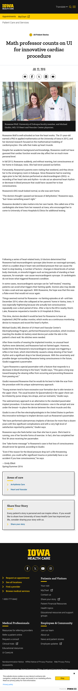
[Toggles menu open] (74, 7)
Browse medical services (18, 591)
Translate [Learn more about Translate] (61, 6)
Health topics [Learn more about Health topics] (47, 608)
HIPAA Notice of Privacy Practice (38, 662)
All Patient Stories (39, 34)
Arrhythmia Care (18, 484)
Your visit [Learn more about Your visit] (45, 585)
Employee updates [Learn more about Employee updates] (49, 643)
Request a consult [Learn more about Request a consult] (10, 639)
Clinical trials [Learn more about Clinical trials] (8, 643)
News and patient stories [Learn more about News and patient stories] (52, 639)
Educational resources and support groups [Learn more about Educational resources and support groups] (57, 614)
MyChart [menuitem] (22, 16)
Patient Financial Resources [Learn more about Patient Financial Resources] (54, 603)
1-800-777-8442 (9, 599)
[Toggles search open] (71, 7)
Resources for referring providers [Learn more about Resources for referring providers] (17, 630)
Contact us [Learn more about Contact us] (46, 594)
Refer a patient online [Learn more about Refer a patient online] (12, 635)
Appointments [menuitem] (9, 16)
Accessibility (7, 665)
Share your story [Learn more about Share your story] (49, 599)
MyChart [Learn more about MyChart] (45, 590)
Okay (62, 678)
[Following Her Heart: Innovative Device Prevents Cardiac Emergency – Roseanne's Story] (39, 234)
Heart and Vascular (19, 489)
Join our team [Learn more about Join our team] (47, 630)
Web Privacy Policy (62, 662)
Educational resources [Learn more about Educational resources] (12, 648)
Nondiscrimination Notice (13, 662)
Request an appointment (17, 578)
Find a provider (13, 586)
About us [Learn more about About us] (45, 635)
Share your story (18, 524)
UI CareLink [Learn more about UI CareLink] (7, 652)
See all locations (14, 582)
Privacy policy (8, 684)
